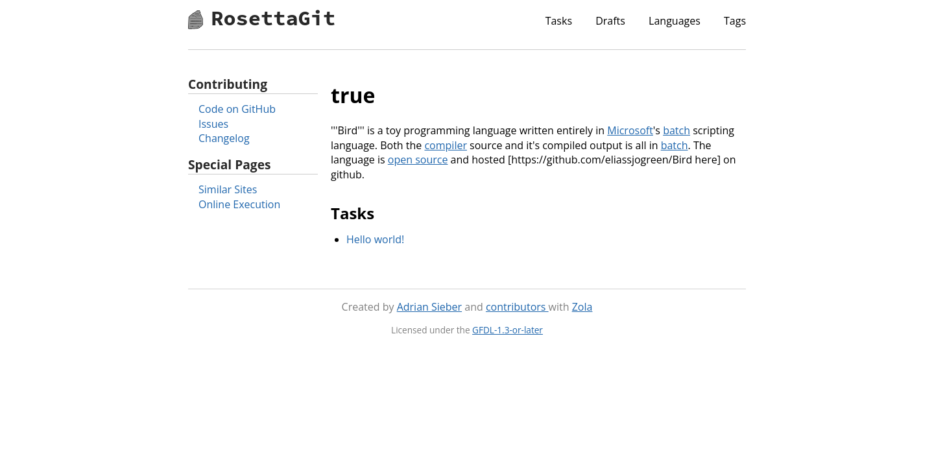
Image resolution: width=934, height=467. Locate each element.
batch (676, 130)
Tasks (558, 21)
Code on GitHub (237, 109)
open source (418, 159)
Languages (674, 21)
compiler (445, 145)
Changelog (224, 138)
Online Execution (239, 204)
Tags (735, 21)
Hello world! (375, 239)
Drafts (610, 21)
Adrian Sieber (429, 307)
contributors (517, 307)
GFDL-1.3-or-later (507, 330)
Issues (213, 124)
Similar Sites (227, 189)
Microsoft (630, 130)
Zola (582, 307)
